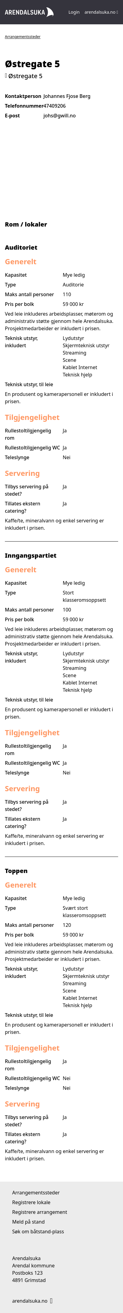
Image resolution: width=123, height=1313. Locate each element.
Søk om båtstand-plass (38, 1231)
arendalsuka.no (101, 12)
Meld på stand (28, 1221)
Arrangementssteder (22, 36)
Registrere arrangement (39, 1212)
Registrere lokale (31, 1202)
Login (74, 12)
